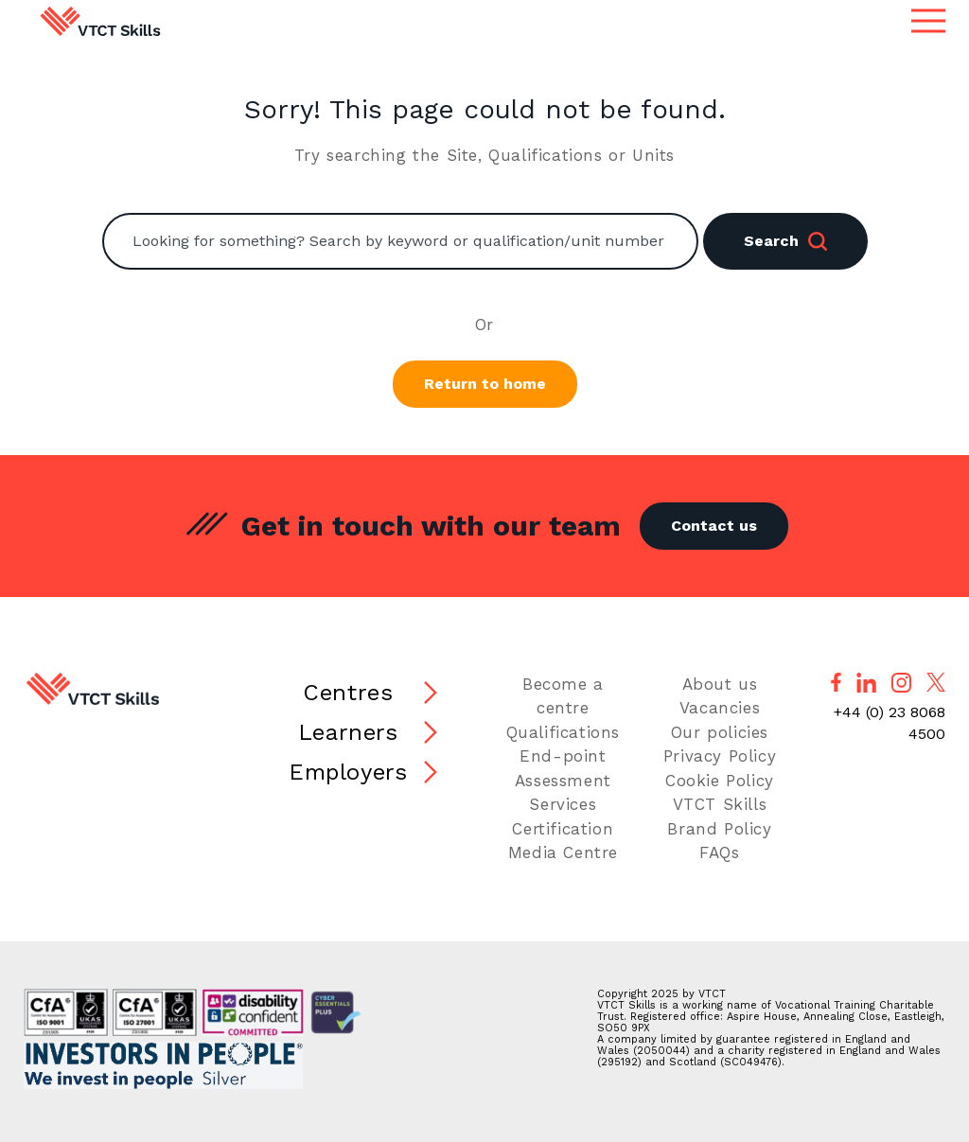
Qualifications (563, 732)
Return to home (485, 384)
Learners (348, 732)
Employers (348, 772)
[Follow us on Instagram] (901, 683)
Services (562, 804)
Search (785, 241)
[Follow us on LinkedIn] (866, 683)
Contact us (714, 526)
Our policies (719, 732)
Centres (348, 692)
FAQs (719, 852)
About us (720, 684)
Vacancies (719, 707)
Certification (562, 828)
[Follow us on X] (935, 682)
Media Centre (563, 852)
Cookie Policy (719, 780)
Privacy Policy (719, 756)
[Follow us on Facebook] (836, 682)
